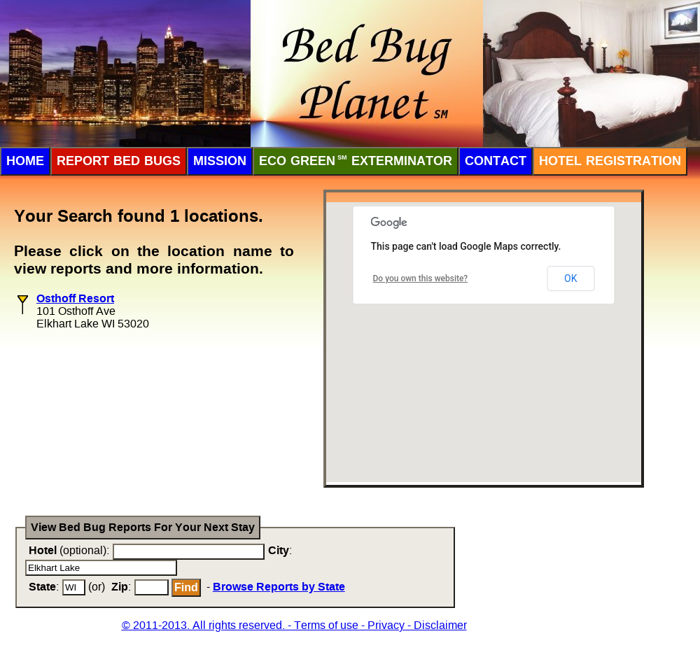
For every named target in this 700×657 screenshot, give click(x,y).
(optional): (69, 550)
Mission (219, 161)
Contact (495, 161)
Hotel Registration (610, 161)
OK (570, 278)
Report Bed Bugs (119, 161)
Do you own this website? (420, 278)
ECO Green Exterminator (355, 161)
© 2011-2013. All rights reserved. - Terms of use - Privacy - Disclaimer (294, 625)
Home (25, 161)
